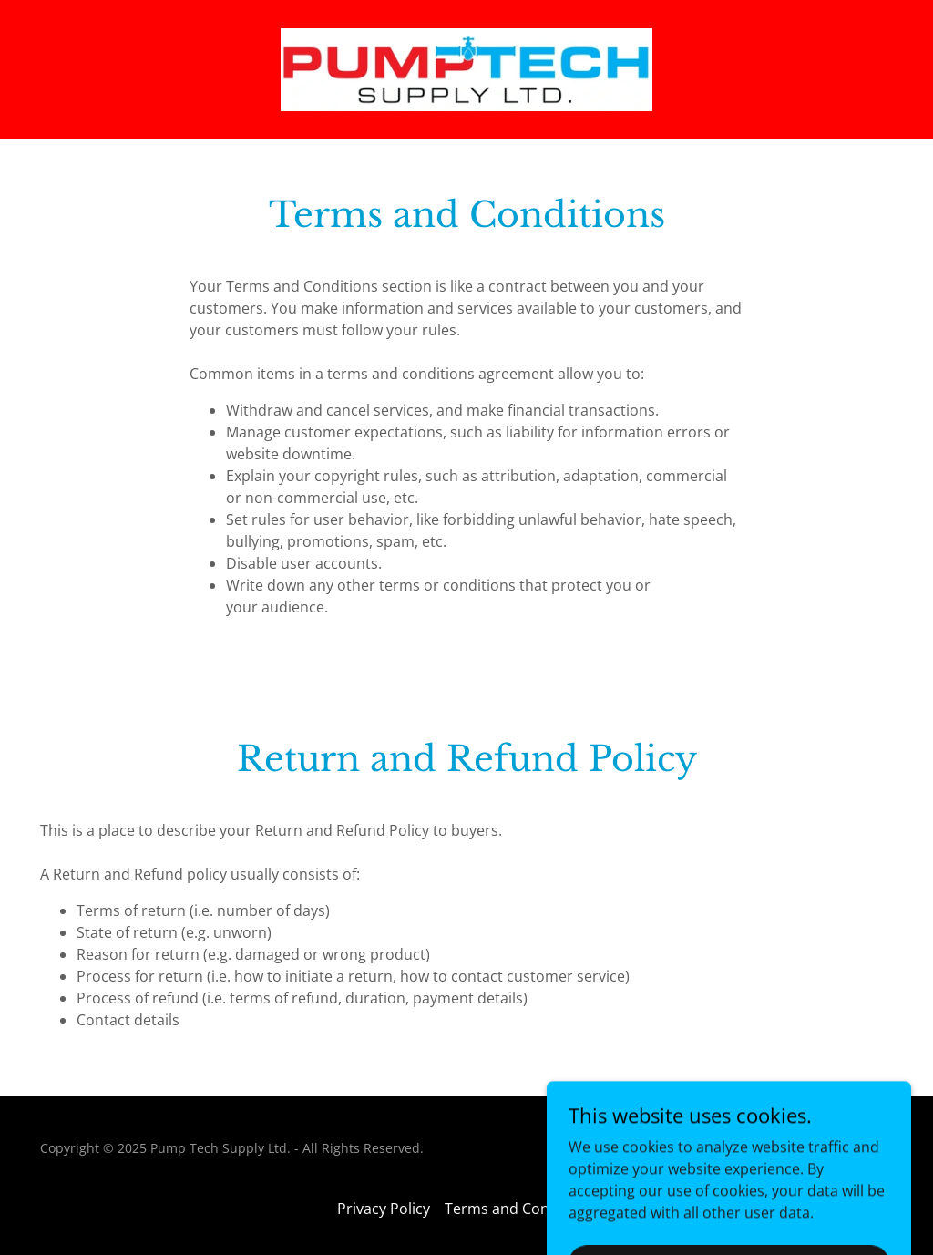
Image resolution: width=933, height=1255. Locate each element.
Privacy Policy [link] (383, 1208)
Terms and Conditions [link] (521, 1208)
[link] (466, 68)
